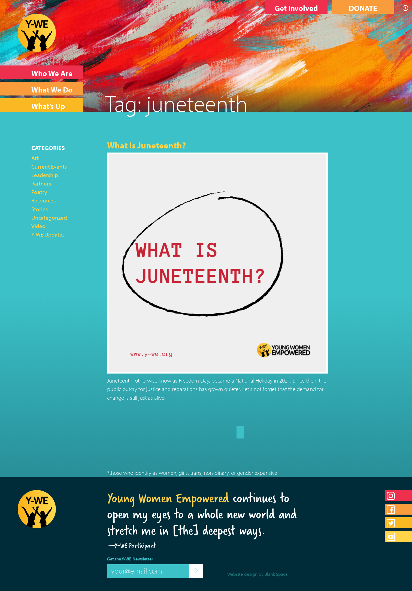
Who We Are (51, 73)
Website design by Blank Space (257, 574)
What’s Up (48, 106)
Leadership (44, 174)
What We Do (51, 89)
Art (35, 157)
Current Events (49, 166)
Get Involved (296, 8)
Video (38, 225)
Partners (41, 183)
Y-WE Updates (48, 234)
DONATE (363, 8)
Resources (43, 200)
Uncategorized (49, 217)
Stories (39, 209)
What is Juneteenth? (146, 145)
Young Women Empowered (168, 498)
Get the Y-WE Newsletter (130, 559)
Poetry (39, 191)
